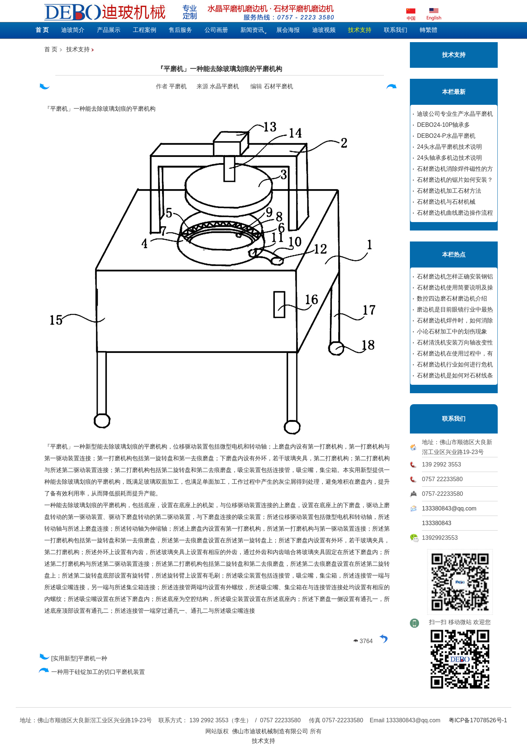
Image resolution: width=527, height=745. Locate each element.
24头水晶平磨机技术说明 (449, 147)
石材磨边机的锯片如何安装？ (455, 180)
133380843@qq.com (449, 508)
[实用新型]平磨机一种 (73, 658)
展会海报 (288, 30)
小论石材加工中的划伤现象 (452, 331)
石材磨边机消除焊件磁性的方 (455, 169)
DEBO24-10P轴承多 (443, 125)
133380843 (436, 523)
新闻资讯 (252, 30)
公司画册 (216, 30)
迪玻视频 (324, 30)
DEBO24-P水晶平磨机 (446, 136)
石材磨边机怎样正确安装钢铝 (455, 276)
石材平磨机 (278, 86)
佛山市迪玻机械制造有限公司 (270, 731)
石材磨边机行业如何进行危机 (455, 364)
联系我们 (395, 30)
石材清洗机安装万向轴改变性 (455, 342)
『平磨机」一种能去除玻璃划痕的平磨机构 (219, 69)
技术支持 (78, 49)
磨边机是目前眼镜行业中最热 (455, 309)
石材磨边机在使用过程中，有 (455, 353)
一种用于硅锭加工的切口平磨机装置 (91, 672)
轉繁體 (428, 30)
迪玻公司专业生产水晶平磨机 (455, 114)
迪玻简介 (73, 30)
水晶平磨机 (224, 86)
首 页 (50, 49)
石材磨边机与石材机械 (446, 202)
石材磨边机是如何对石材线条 (455, 375)
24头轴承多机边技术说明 (449, 158)
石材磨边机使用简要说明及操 (455, 287)
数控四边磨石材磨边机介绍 (452, 298)
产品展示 (108, 30)
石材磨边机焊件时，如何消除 (455, 320)
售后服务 (180, 30)
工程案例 (144, 30)
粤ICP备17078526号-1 (478, 720)
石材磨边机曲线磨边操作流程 (455, 213)
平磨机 (178, 86)
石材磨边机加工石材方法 (449, 191)
